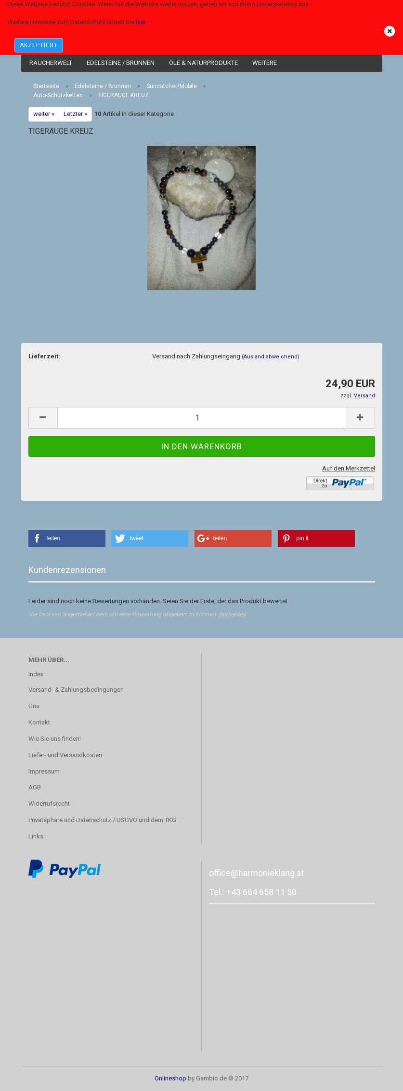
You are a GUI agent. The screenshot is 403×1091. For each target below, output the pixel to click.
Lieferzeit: (44, 356)
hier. (141, 21)
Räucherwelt (50, 62)
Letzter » (75, 113)
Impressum (44, 771)
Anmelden (232, 614)
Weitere (264, 62)
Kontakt (39, 722)
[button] (66, 538)
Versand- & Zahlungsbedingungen (76, 689)
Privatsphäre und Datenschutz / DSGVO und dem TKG (102, 820)
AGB (34, 787)
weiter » (43, 113)
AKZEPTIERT (39, 45)
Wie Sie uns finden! (54, 738)
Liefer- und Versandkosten (65, 755)
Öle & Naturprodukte (203, 62)
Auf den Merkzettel (348, 468)
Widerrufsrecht (49, 803)
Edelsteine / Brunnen (121, 62)
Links (35, 836)
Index (35, 674)
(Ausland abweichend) (270, 357)
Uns (33, 706)
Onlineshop (170, 1078)
